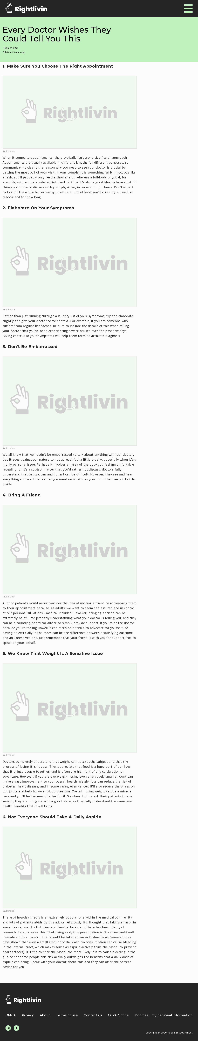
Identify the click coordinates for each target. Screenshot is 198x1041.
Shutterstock (9, 151)
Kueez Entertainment (180, 1032)
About (45, 1015)
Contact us (93, 1015)
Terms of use (67, 1015)
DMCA (10, 1015)
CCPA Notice (118, 1015)
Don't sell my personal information (164, 1015)
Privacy (28, 1015)
